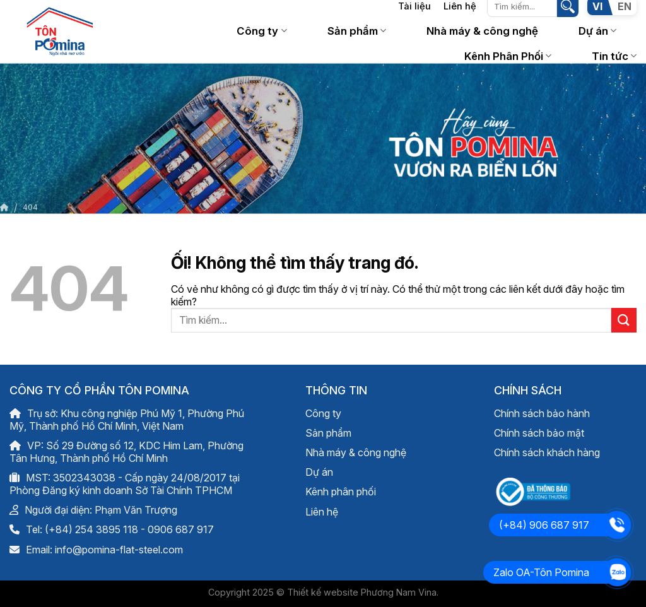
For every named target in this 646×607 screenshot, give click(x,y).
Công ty (261, 31)
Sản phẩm (356, 31)
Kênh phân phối (340, 491)
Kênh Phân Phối (507, 56)
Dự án (597, 31)
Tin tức (614, 56)
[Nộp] (624, 320)
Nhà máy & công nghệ (482, 31)
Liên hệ (321, 511)
